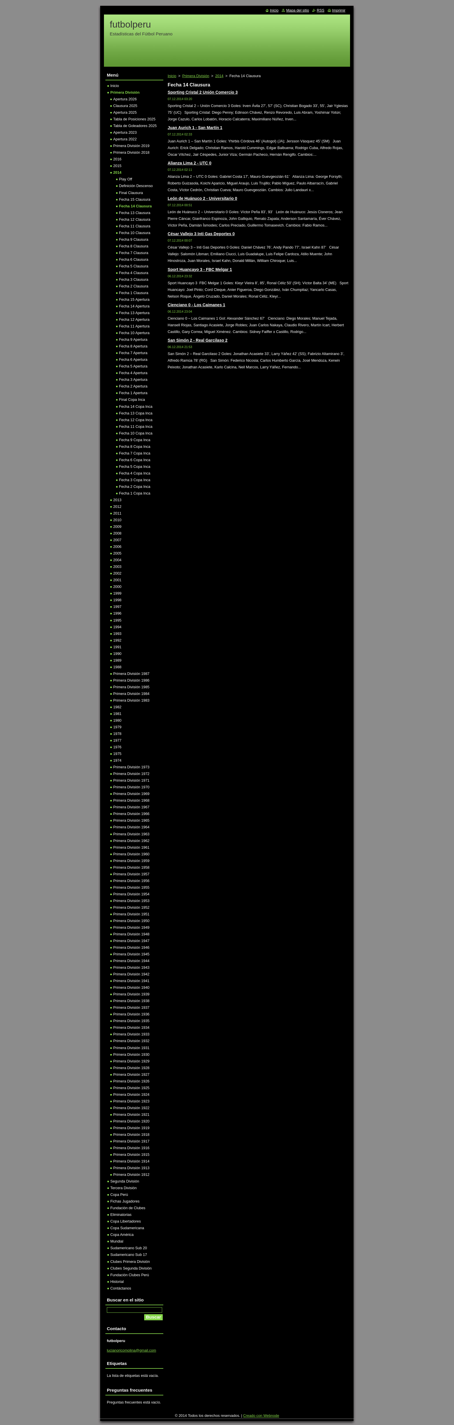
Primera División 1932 (131, 1041)
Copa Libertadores (125, 1221)
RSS (320, 10)
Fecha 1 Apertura (133, 393)
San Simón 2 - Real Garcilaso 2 (198, 340)
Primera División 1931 (131, 1048)
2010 (117, 520)
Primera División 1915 (131, 1154)
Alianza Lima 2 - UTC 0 (189, 163)
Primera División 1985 (131, 687)
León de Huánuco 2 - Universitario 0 (202, 198)
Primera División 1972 (131, 774)
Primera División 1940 (131, 987)
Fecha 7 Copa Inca (134, 453)
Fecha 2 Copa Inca (134, 486)
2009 (117, 526)
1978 (117, 733)
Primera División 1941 (131, 981)
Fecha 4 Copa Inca (134, 473)
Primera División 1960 (131, 854)
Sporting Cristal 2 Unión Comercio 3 (203, 92)
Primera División (195, 76)
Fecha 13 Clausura (134, 213)
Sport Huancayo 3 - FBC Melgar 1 (200, 269)
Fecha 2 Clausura (133, 286)
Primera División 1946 (131, 947)
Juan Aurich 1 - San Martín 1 (195, 127)
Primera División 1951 (131, 914)
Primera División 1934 (131, 1027)
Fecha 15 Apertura (134, 299)
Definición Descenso (136, 186)
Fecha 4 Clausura (133, 273)
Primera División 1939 (131, 994)
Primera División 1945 (131, 954)
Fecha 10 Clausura (134, 233)
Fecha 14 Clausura (135, 206)
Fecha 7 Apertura (133, 353)
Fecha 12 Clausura (134, 219)
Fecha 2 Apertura (133, 386)
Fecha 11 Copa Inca (135, 426)
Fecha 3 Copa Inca (134, 480)
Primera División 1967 (131, 807)
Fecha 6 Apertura (133, 359)
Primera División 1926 (131, 1081)
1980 (117, 720)
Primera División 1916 (131, 1148)
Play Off (125, 179)
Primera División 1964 (131, 827)
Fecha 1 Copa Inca (134, 493)
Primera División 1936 (131, 1014)
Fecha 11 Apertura (134, 326)
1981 (117, 713)
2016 (117, 159)
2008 (117, 533)
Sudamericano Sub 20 (128, 1248)
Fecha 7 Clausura (133, 253)
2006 (117, 546)
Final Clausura (131, 193)
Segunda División (124, 1181)
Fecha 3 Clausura (133, 279)
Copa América (121, 1234)
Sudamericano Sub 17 (128, 1254)
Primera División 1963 (131, 834)
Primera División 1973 (131, 767)
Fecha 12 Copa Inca (135, 420)
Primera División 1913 (131, 1168)
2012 (117, 506)
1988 (117, 667)
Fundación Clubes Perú (129, 1275)
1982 (117, 707)
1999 (117, 593)
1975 (117, 754)
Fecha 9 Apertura (133, 339)
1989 (117, 660)
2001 (117, 580)
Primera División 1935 (131, 1021)
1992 (117, 640)
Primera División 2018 (131, 152)
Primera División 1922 (131, 1108)
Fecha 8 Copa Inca (134, 446)
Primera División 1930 (131, 1054)
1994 (117, 627)
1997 (117, 606)
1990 (117, 653)
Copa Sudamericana (127, 1228)
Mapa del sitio (297, 10)
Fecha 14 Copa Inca (135, 406)
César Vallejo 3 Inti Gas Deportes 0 (201, 233)
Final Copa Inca (132, 399)
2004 (117, 560)
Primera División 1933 (131, 1034)
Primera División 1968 (131, 800)
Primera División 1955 (131, 887)
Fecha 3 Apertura (133, 379)
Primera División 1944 (131, 961)
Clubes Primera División (130, 1261)
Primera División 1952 (131, 907)
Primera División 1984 (131, 693)
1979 (117, 727)
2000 (117, 586)
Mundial (116, 1241)
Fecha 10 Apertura (134, 333)
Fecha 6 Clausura (133, 259)
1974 (117, 760)
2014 (219, 76)
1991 (117, 647)
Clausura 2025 (125, 106)
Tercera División (123, 1188)
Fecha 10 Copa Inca (135, 433)
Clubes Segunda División (131, 1268)
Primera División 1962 (131, 841)
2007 (117, 540)
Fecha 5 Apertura (133, 366)
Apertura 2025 (125, 112)
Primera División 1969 (131, 794)
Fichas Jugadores (125, 1201)
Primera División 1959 (131, 861)
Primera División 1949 (131, 927)
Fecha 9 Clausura (133, 239)
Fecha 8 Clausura (133, 246)
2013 (117, 500)
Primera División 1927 (131, 1074)
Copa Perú (119, 1194)
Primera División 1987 (131, 673)
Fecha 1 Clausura (133, 293)
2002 (117, 573)
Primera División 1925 (131, 1088)
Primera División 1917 (131, 1141)
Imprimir (338, 10)
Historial (117, 1281)
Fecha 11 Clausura (134, 226)
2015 (117, 166)
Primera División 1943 (131, 967)
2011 (117, 513)
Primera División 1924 (131, 1094)
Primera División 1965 (131, 820)
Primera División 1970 (131, 787)
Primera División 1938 (131, 1001)
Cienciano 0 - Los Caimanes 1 (196, 305)
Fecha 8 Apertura (133, 346)
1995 (117, 620)
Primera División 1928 (131, 1068)
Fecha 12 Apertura (134, 319)
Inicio (172, 76)
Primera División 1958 (131, 867)
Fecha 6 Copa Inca (134, 460)
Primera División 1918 (131, 1134)
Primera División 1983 (131, 700)
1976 (117, 747)
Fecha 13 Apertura (134, 313)
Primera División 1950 (131, 921)
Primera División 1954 (131, 894)
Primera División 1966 (131, 814)
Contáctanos (120, 1288)
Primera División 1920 (131, 1121)
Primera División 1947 (131, 941)
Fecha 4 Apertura (133, 373)
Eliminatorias (120, 1214)
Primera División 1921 (131, 1114)
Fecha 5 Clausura (133, 266)
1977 (117, 740)
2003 (117, 566)
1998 (117, 600)
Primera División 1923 (131, 1101)
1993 (117, 633)
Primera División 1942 (131, 974)
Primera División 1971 (131, 780)
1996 (117, 613)
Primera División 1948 (131, 934)
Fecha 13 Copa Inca (135, 413)
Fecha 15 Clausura (134, 199)
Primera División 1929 (131, 1061)
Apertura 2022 (125, 139)
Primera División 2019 (131, 146)
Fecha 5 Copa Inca (134, 466)
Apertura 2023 (125, 132)
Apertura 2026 (125, 99)
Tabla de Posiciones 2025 (134, 119)
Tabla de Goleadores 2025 (135, 126)
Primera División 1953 (131, 901)
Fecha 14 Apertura (134, 306)
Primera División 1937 (131, 1007)
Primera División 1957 (131, 874)
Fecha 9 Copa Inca (134, 440)
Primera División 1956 (131, 881)
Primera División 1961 (131, 847)
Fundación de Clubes (127, 1208)
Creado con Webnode (261, 1415)
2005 (117, 553)
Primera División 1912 (131, 1174)
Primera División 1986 (131, 680)
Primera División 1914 (131, 1161)
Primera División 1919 (131, 1128)
